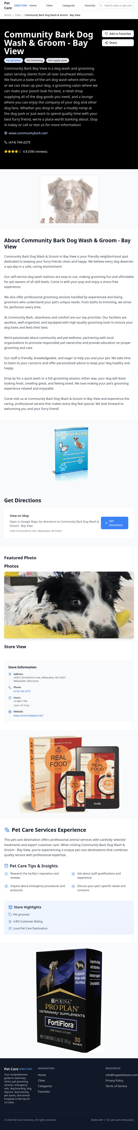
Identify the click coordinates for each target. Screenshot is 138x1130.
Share (111, 43)
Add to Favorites (118, 34)
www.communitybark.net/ (26, 133)
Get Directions (114, 523)
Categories (68, 5)
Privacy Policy (114, 1080)
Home (33, 5)
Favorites (90, 5)
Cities (49, 5)
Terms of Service (116, 1086)
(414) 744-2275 (17, 142)
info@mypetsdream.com (122, 1075)
